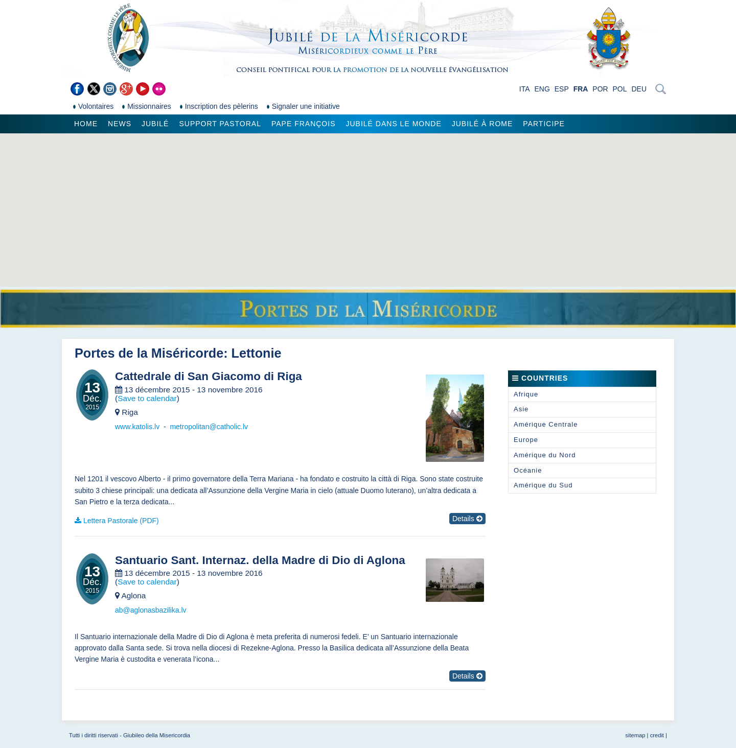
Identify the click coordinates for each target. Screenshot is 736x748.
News (119, 124)
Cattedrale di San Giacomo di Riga (208, 376)
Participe (544, 124)
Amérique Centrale (546, 424)
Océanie (528, 470)
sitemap (635, 735)
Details (467, 519)
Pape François (303, 124)
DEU (639, 89)
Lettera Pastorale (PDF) (121, 521)
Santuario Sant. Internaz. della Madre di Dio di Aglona (260, 560)
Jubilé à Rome (482, 124)
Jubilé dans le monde (393, 124)
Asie (521, 409)
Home (86, 124)
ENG (541, 89)
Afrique (526, 394)
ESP (562, 89)
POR (600, 89)
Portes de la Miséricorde (149, 353)
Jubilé (155, 124)
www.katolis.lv (137, 427)
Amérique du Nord (545, 455)
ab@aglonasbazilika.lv (151, 610)
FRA (580, 89)
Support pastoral (220, 124)
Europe (526, 439)
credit (657, 735)
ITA (524, 89)
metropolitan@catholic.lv (209, 427)
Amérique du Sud (543, 485)
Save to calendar (147, 398)
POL (620, 89)
